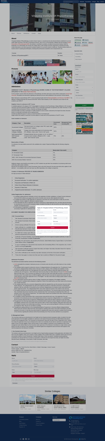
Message (55, 221)
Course (55, 215)
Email (54, 209)
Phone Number (41, 215)
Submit (52, 227)
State (38, 221)
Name (38, 209)
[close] (68, 207)
